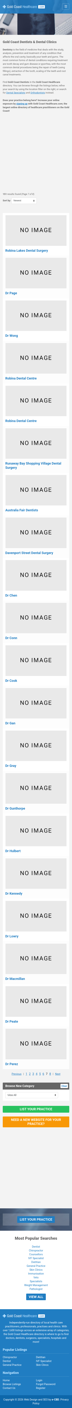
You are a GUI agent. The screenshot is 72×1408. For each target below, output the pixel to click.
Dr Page (11, 293)
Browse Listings (12, 1384)
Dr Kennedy (13, 893)
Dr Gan (10, 723)
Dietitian (36, 1262)
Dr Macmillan (15, 979)
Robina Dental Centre (21, 378)
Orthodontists (37, 92)
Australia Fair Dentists (21, 510)
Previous (16, 1073)
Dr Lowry (12, 936)
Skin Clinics (36, 1269)
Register (40, 1388)
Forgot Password (46, 1384)
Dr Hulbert (13, 851)
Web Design (31, 1399)
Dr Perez (11, 1064)
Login (39, 1380)
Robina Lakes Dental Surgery (26, 250)
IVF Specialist (36, 1258)
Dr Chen (11, 595)
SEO (45, 1399)
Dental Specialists (15, 92)
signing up (21, 103)
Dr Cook (11, 681)
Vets (36, 1277)
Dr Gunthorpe (15, 808)
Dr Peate (11, 1021)
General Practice (36, 1265)
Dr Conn (11, 638)
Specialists (36, 1281)
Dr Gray (10, 766)
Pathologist (36, 1289)
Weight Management (36, 1285)
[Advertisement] (36, 153)
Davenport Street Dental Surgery (29, 553)
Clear (64, 1086)
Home (6, 1380)
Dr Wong (11, 336)
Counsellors (36, 1254)
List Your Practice (36, 1109)
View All (36, 1297)
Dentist (36, 1246)
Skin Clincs (42, 1364)
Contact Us (9, 1388)
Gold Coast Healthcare (24, 1316)
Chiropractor (36, 1250)
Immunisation (36, 1273)
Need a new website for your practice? (36, 1122)
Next (57, 1073)
